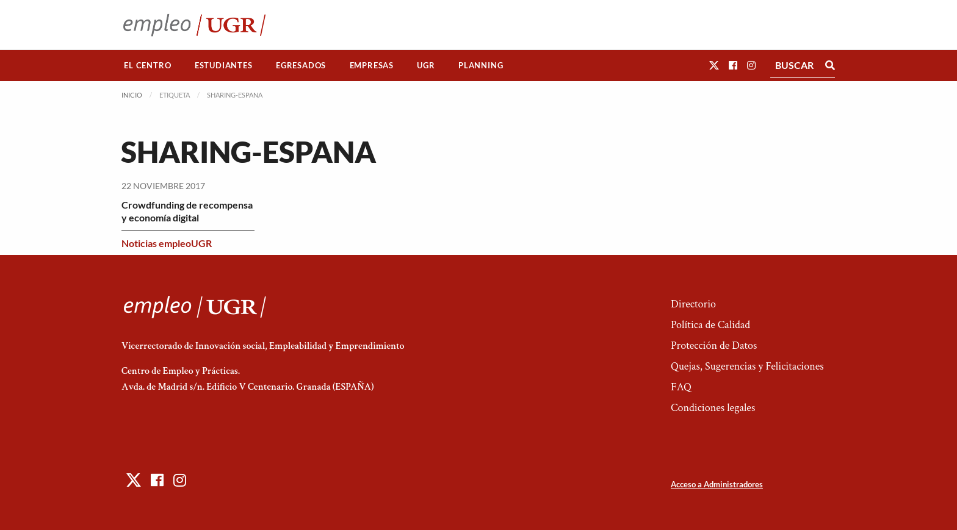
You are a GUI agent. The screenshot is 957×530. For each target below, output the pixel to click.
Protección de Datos (714, 345)
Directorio (693, 304)
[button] (714, 65)
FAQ (681, 387)
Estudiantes (224, 65)
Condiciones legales (713, 408)
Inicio (131, 95)
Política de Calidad (710, 325)
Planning (480, 65)
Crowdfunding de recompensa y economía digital (187, 211)
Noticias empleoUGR (166, 243)
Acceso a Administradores (717, 484)
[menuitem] (147, 65)
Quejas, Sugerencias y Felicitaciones (747, 366)
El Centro (147, 65)
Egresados (301, 65)
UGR (426, 65)
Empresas (372, 65)
